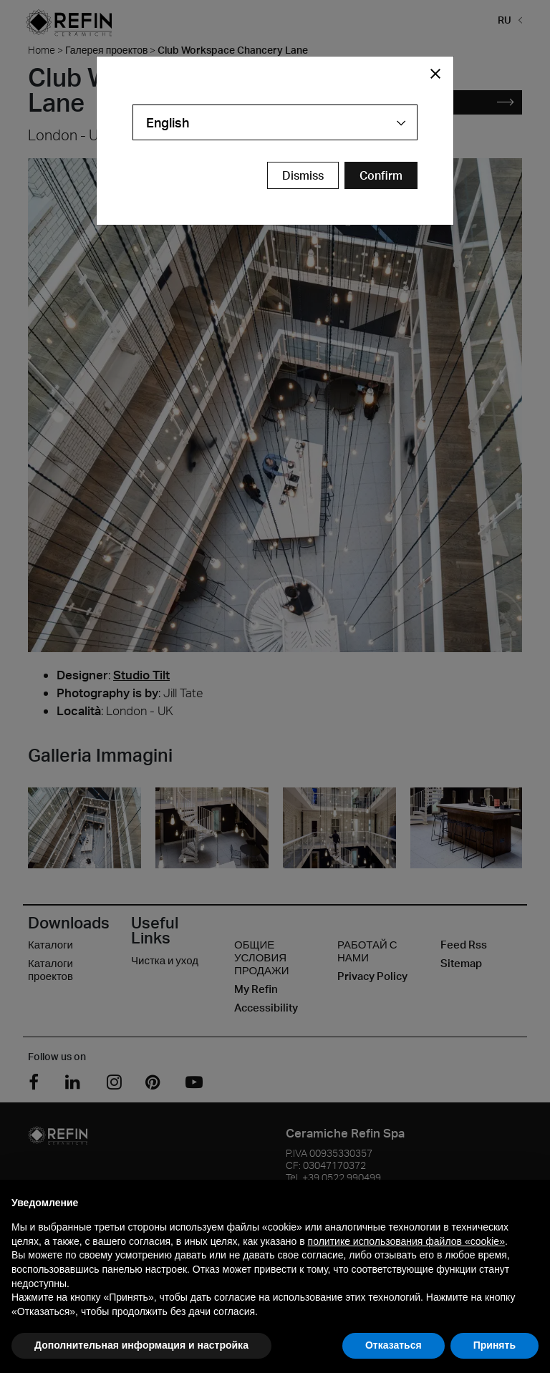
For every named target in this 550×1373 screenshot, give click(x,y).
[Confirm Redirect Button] (381, 175)
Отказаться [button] (393, 1345)
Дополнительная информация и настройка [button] (141, 1345)
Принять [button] (494, 1345)
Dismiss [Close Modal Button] (303, 175)
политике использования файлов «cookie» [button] (406, 1241)
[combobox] (275, 122)
